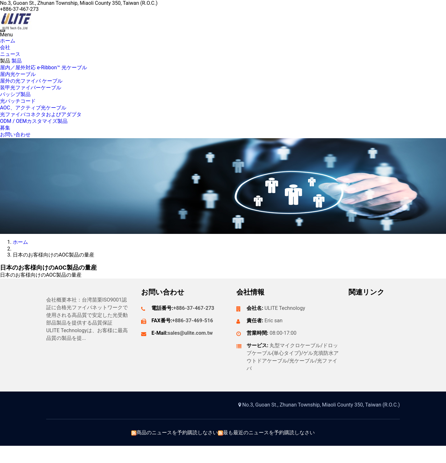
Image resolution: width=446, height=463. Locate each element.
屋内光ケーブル (18, 74)
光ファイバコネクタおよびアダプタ (41, 114)
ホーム (7, 41)
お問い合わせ (15, 134)
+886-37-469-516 (192, 320)
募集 (5, 128)
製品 (5, 61)
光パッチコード (18, 101)
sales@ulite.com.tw (190, 333)
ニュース (10, 54)
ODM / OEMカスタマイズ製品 (34, 121)
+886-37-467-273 (193, 308)
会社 (5, 47)
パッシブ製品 (15, 94)
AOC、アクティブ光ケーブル (33, 108)
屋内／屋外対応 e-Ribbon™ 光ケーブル (43, 67)
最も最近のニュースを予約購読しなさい (269, 432)
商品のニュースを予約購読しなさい (177, 432)
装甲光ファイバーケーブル (30, 88)
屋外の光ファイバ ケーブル (31, 81)
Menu (6, 35)
